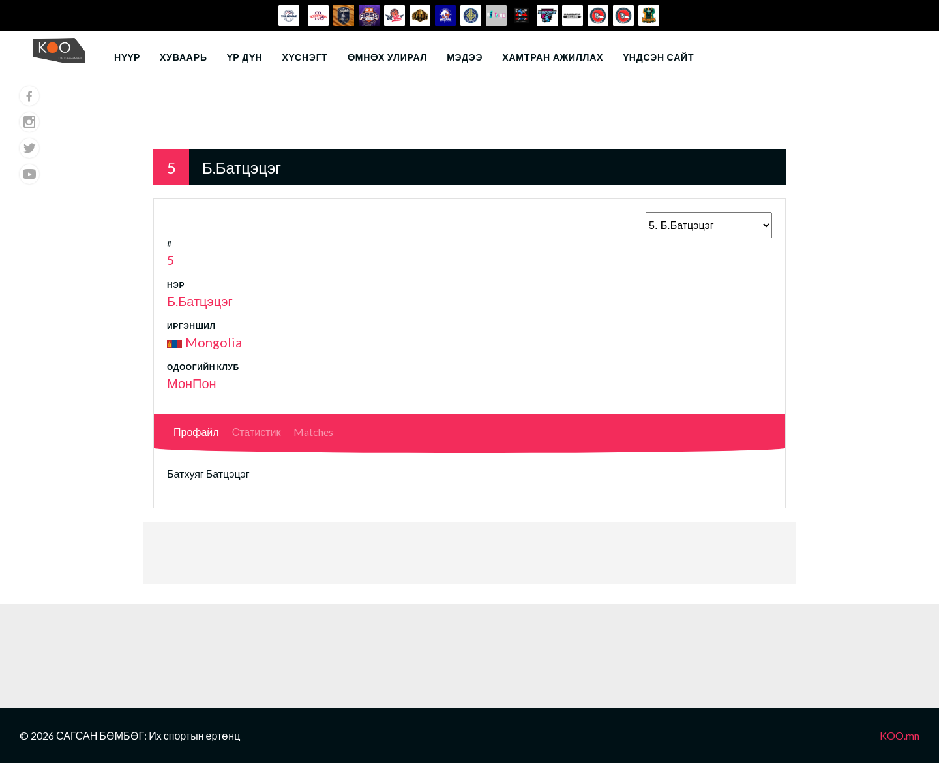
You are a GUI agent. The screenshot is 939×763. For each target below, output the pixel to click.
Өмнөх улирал (387, 57)
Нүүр (127, 57)
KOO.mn (899, 735)
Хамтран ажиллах (552, 57)
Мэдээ (465, 57)
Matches (313, 432)
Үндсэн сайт (658, 57)
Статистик (256, 432)
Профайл (196, 432)
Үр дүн (245, 57)
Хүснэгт (304, 57)
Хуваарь (183, 57)
